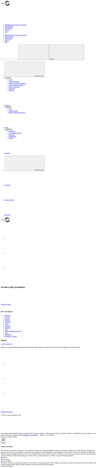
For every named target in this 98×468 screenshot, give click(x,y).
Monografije (12, 136)
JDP (6, 32)
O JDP (11, 80)
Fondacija (8, 327)
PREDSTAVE (9, 27)
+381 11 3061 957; (7, 344)
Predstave (8, 320)
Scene (6, 324)
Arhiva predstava (14, 81)
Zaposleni (12, 88)
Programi (11, 135)
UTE (10, 109)
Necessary (6, 459)
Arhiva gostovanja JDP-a (16, 85)
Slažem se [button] (43, 435)
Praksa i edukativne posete (17, 112)
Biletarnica (8, 334)
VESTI (7, 30)
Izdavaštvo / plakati (11, 336)
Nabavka (11, 90)
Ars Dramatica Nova (15, 133)
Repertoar (8, 315)
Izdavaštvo (12, 131)
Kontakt (7, 319)
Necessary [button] (4, 457)
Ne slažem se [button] (51, 435)
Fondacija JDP (13, 111)
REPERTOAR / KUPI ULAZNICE (16, 25)
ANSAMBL (8, 28)
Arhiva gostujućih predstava (17, 83)
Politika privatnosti (7, 412)
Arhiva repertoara (14, 87)
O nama (7, 317)
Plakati (11, 138)
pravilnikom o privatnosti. (30, 435)
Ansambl (7, 326)
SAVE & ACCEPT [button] (7, 466)
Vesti (6, 333)
